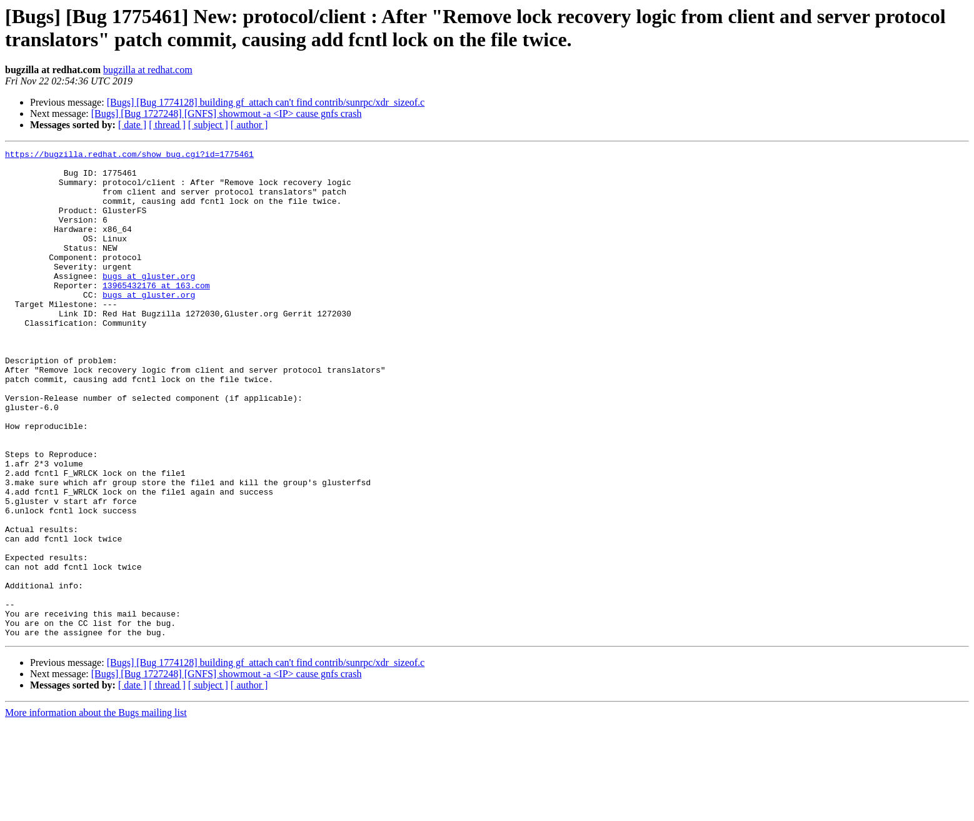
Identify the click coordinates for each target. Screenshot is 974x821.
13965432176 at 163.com (156, 313)
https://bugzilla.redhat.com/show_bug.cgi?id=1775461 (129, 155)
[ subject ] (208, 124)
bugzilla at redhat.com (148, 69)
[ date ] (132, 124)
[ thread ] (167, 124)
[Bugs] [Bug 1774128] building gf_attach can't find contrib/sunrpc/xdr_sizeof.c (266, 102)
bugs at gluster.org (149, 302)
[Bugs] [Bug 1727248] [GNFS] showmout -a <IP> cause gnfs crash (226, 113)
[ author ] (249, 124)
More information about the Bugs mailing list (96, 810)
